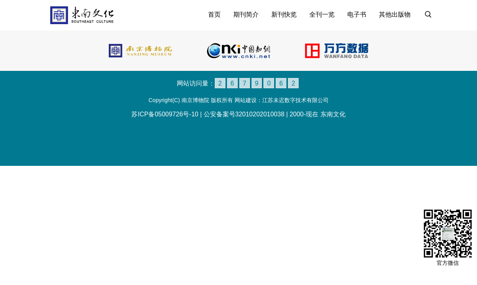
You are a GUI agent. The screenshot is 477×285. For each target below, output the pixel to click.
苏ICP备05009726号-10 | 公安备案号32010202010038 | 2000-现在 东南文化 (238, 114)
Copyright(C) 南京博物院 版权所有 (190, 100)
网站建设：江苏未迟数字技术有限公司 (282, 100)
